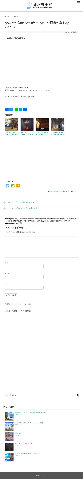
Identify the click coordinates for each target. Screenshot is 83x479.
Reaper (62, 191)
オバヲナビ (43, 475)
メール (7, 273)
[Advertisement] (23, 158)
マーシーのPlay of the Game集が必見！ (21, 208)
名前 (6, 263)
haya (75, 191)
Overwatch (53, 191)
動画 (76, 32)
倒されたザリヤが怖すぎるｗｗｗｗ (19, 202)
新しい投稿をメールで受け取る (19, 311)
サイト (7, 284)
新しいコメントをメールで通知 (19, 304)
